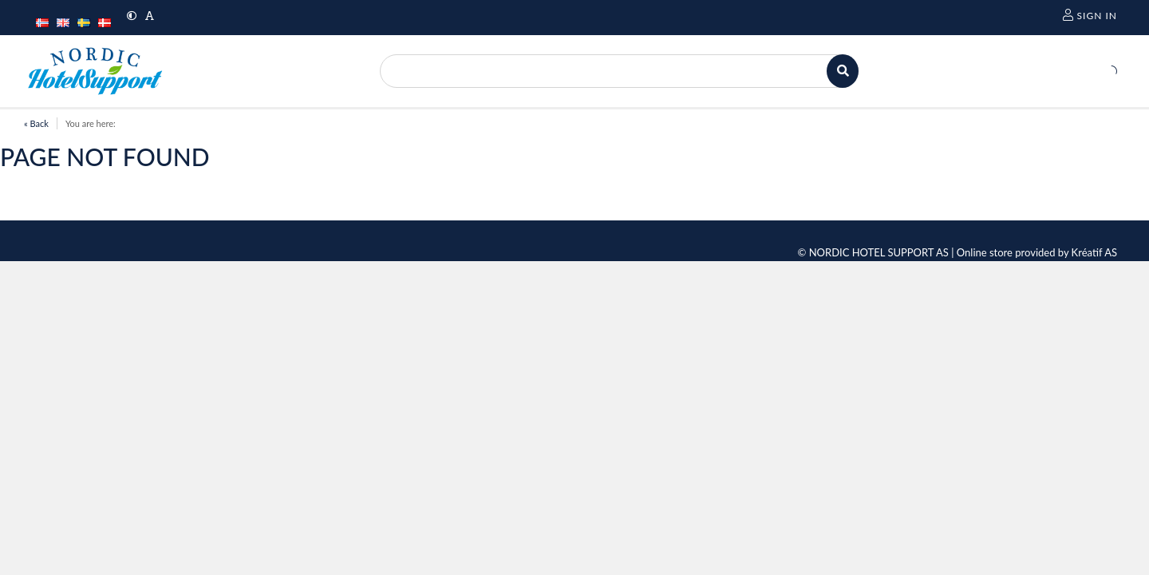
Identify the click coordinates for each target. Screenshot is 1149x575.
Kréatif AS (1094, 252)
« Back (36, 123)
